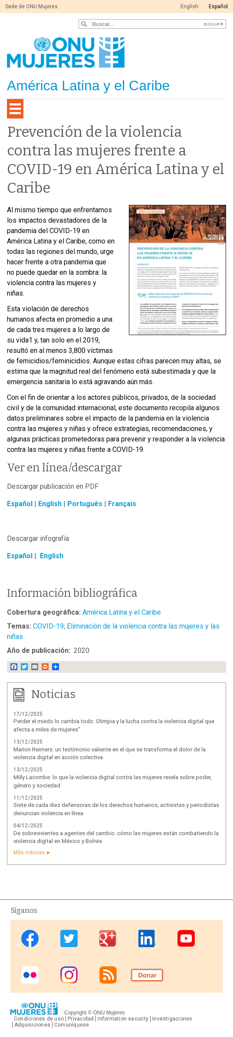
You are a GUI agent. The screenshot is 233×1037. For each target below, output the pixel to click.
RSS (108, 975)
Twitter (69, 938)
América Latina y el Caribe (121, 612)
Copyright (75, 1013)
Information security (123, 1019)
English (189, 6)
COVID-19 (48, 626)
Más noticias (29, 852)
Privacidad (81, 1019)
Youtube (186, 938)
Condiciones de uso (39, 1019)
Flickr (29, 975)
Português (84, 504)
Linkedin (147, 938)
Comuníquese (71, 1025)
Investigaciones (172, 1019)
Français (122, 504)
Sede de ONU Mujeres (31, 6)
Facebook (29, 938)
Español (218, 6)
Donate (147, 975)
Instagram (69, 975)
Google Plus (108, 938)
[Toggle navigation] (15, 109)
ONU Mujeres (109, 1013)
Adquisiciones (32, 1025)
